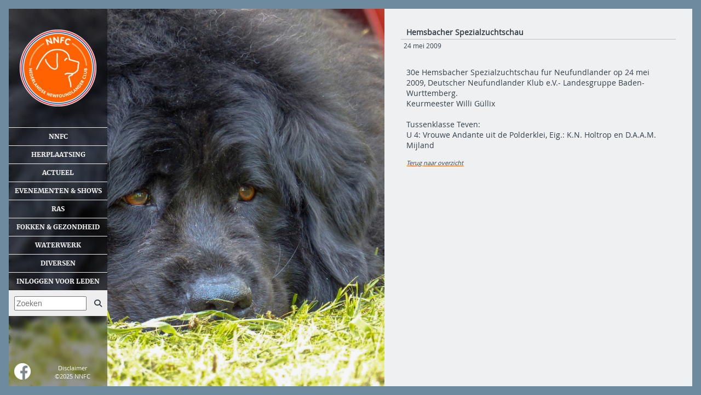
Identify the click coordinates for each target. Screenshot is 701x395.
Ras (58, 209)
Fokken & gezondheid (58, 227)
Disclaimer (72, 368)
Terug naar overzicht (434, 163)
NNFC (58, 136)
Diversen (58, 263)
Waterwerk (58, 245)
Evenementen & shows (58, 191)
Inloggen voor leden (58, 281)
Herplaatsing (58, 154)
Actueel (58, 172)
